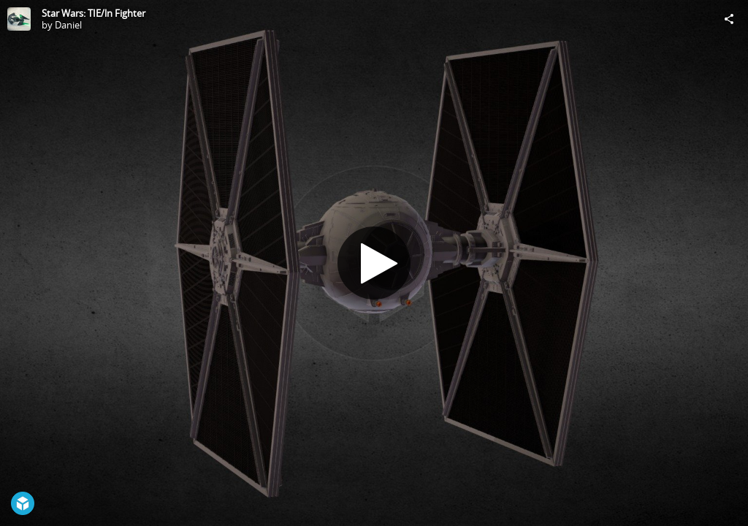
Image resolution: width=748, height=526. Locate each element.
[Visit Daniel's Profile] (19, 19)
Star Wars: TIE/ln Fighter (93, 13)
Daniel (68, 24)
